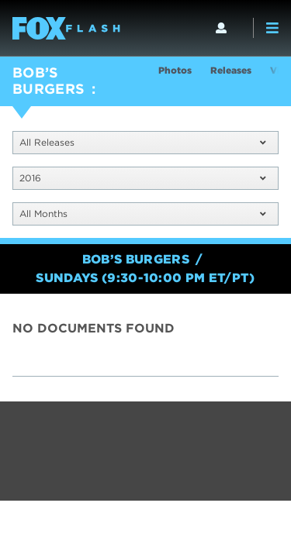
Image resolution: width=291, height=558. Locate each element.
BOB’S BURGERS (48, 80)
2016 (142, 178)
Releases (230, 70)
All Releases (142, 142)
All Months (142, 213)
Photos (175, 70)
